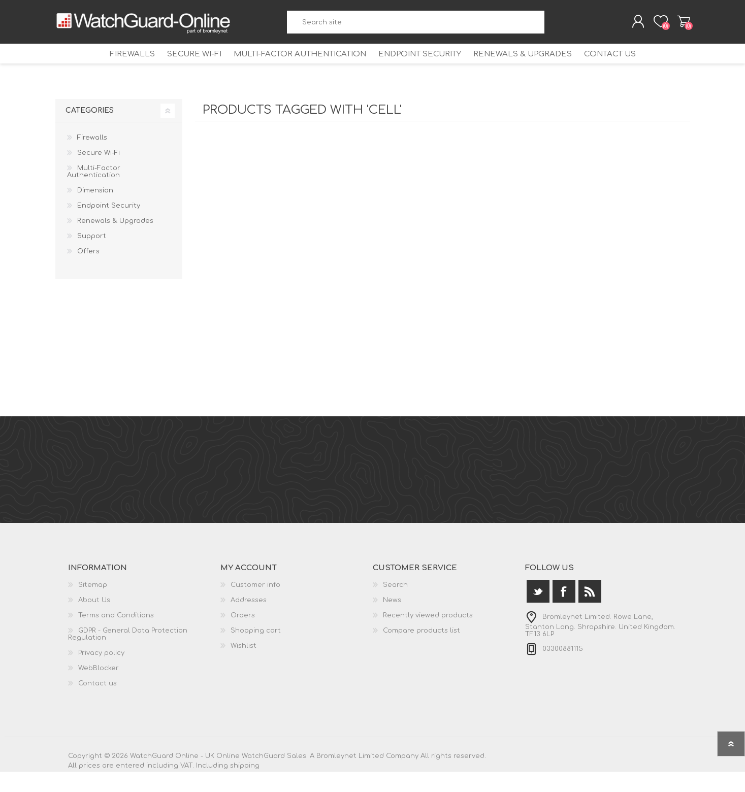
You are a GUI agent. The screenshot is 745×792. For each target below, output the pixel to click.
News (392, 620)
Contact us (631, 67)
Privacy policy (101, 673)
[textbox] (416, 25)
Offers (88, 271)
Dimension (95, 210)
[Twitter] (538, 611)
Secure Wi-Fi (180, 67)
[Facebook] (564, 611)
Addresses (249, 620)
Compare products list (421, 650)
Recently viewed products (428, 635)
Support (91, 256)
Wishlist (243, 666)
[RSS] (589, 611)
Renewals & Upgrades (534, 67)
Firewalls (109, 67)
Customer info (255, 605)
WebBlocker (98, 688)
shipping (245, 785)
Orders (243, 635)
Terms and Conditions (116, 635)
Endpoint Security (423, 67)
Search (553, 25)
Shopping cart (678, 25)
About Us (94, 620)
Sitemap (92, 605)
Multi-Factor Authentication (295, 67)
